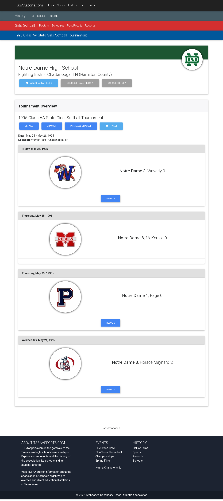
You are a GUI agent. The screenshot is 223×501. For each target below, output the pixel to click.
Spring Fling (102, 462)
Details (29, 126)
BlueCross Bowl (105, 449)
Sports (61, 5)
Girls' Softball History (80, 83)
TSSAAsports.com (29, 5)
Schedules (58, 25)
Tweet (115, 126)
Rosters (44, 25)
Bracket (53, 126)
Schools (138, 462)
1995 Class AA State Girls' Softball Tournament (51, 35)
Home (51, 5)
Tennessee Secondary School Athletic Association (116, 496)
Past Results (37, 16)
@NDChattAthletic (38, 83)
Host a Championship (108, 469)
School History (117, 83)
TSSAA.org (34, 473)
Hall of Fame (87, 5)
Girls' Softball (25, 26)
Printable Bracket (83, 126)
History (72, 5)
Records (53, 16)
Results (110, 199)
